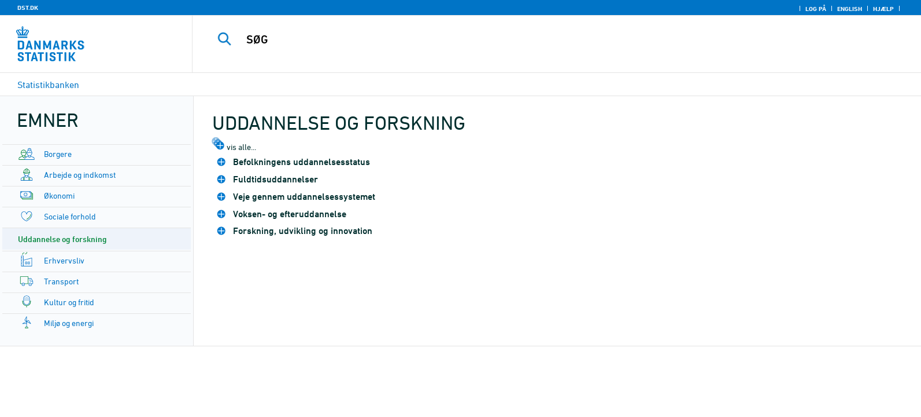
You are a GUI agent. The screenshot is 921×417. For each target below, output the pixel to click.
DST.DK (27, 7)
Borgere (58, 154)
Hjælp (883, 9)
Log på (815, 9)
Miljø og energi (69, 323)
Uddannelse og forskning (62, 239)
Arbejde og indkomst (80, 175)
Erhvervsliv (64, 260)
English (849, 9)
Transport (61, 281)
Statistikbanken (48, 84)
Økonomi (59, 195)
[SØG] (529, 39)
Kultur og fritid (69, 302)
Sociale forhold (70, 216)
